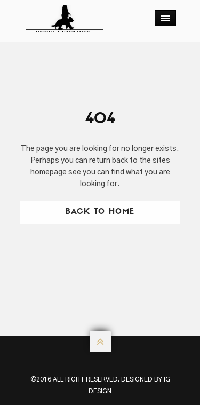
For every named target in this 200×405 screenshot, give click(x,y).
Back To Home (100, 212)
